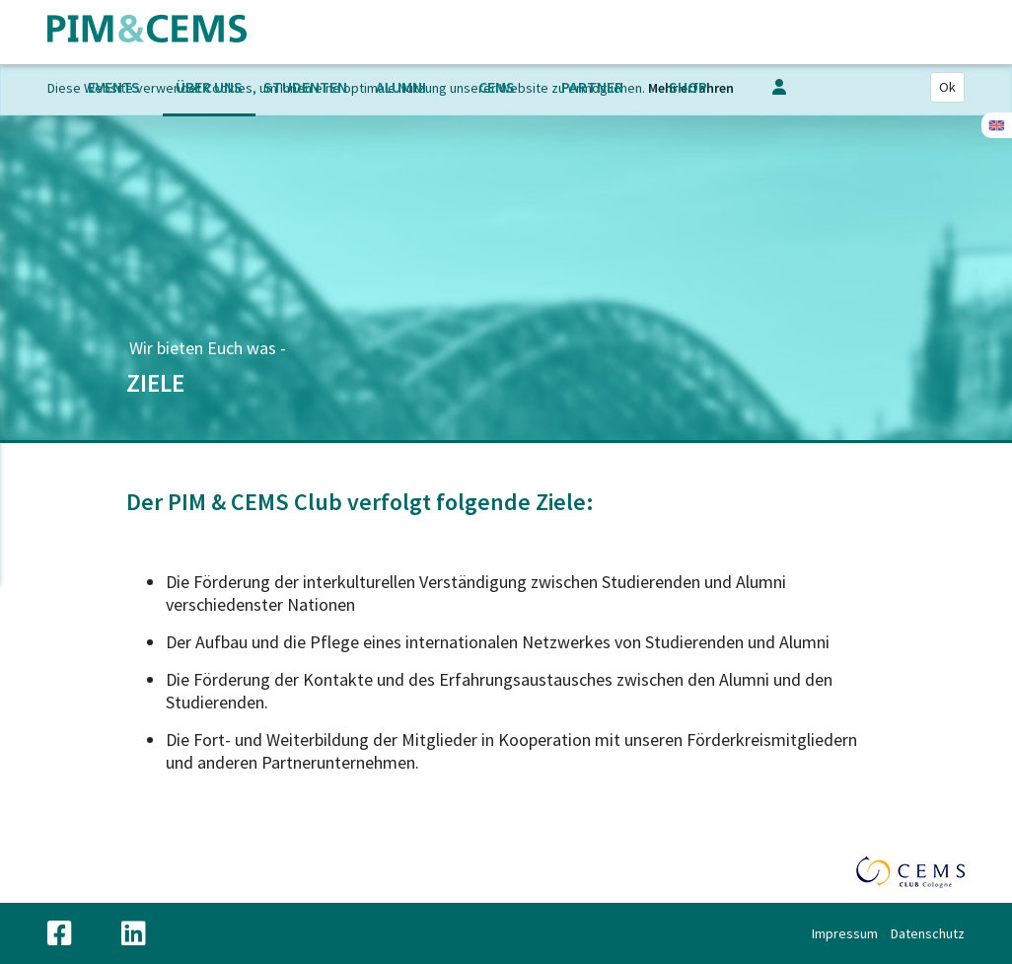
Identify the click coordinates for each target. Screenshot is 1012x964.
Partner (592, 87)
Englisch (996, 125)
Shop (688, 87)
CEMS (496, 87)
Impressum (845, 933)
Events (114, 87)
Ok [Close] (947, 87)
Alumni (401, 87)
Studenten (305, 87)
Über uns (209, 87)
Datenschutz (928, 933)
